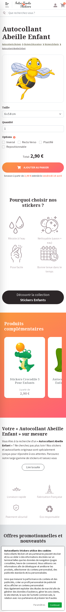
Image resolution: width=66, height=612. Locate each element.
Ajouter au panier (33, 167)
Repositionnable (16, 147)
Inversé (10, 142)
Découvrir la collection (33, 297)
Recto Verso (29, 142)
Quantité (7, 122)
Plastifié (48, 142)
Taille (6, 107)
